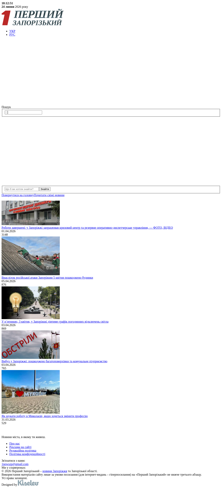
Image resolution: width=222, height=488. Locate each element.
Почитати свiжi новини (49, 195)
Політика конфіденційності (27, 454)
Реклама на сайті (20, 447)
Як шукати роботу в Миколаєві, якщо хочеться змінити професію (45, 416)
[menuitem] (114, 31)
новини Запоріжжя (54, 471)
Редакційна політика (22, 450)
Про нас (14, 443)
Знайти (45, 189)
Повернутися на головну (18, 195)
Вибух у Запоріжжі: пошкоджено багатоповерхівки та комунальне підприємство (54, 361)
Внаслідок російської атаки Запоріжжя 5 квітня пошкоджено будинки (47, 277)
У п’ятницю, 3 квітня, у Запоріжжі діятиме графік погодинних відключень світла (55, 321)
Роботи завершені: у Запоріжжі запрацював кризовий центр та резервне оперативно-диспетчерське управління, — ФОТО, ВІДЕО (87, 227)
